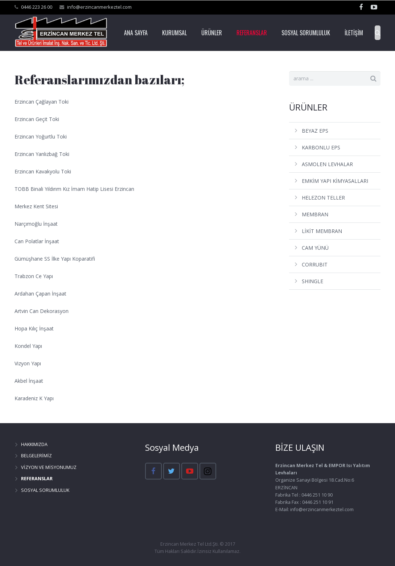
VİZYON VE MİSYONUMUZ (49, 467)
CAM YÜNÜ (315, 247)
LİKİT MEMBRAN (322, 231)
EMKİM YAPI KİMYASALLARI (335, 180)
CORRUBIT (315, 264)
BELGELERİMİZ (36, 456)
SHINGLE (312, 281)
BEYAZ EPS (315, 130)
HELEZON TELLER (323, 197)
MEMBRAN (315, 214)
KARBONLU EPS (321, 147)
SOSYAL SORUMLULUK (45, 490)
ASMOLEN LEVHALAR (327, 164)
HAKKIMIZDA (34, 444)
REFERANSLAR (37, 478)
